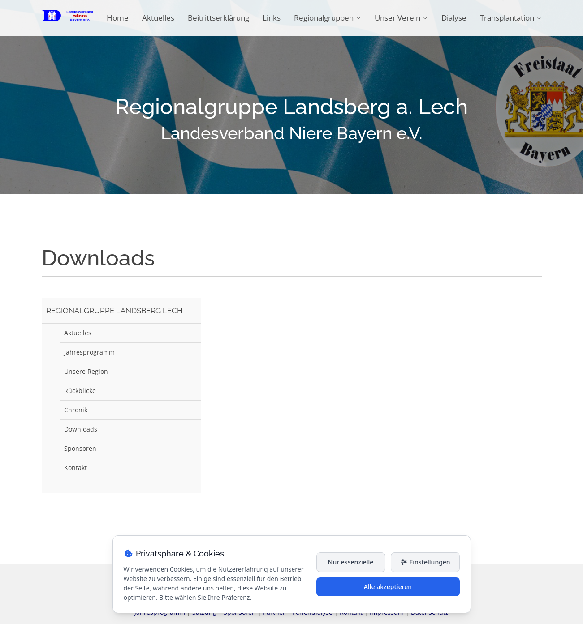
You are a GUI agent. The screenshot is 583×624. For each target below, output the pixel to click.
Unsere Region (86, 371)
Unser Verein (401, 18)
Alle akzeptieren (388, 586)
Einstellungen (425, 562)
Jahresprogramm (89, 352)
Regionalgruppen (327, 18)
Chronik (75, 410)
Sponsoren (80, 448)
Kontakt (75, 467)
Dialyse (453, 18)
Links (272, 18)
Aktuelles (158, 18)
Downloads (80, 429)
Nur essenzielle (351, 562)
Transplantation (511, 18)
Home (118, 18)
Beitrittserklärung (218, 18)
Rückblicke (80, 390)
